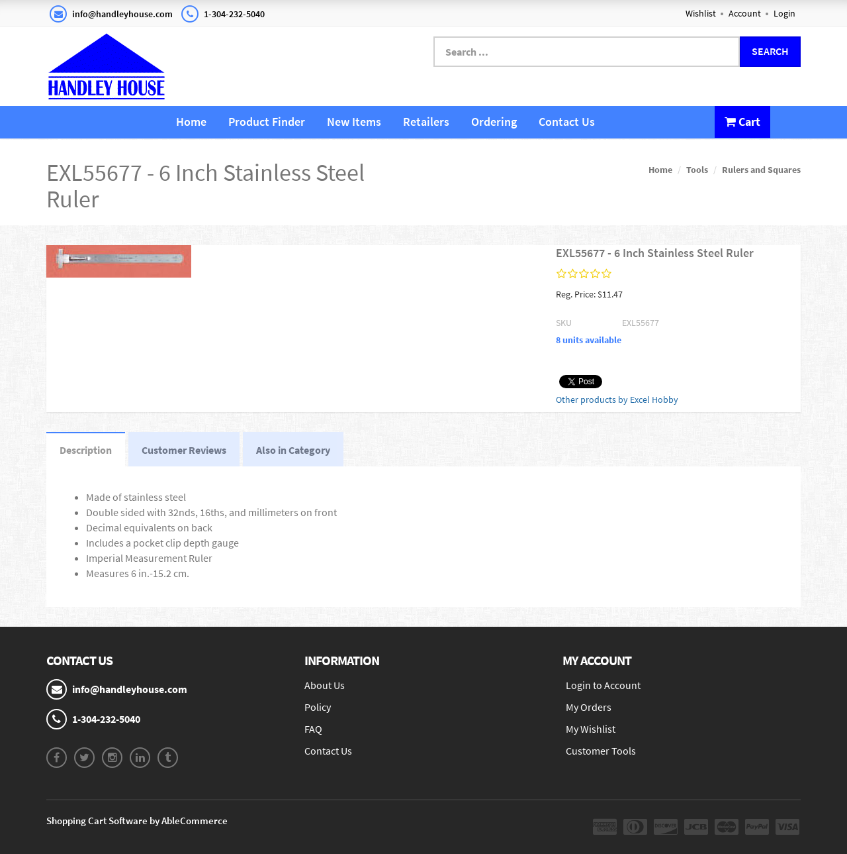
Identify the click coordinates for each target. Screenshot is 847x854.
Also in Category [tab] (293, 449)
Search (770, 51)
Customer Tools (601, 750)
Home (191, 121)
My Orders (588, 707)
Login (784, 13)
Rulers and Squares (761, 170)
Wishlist (701, 13)
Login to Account (603, 685)
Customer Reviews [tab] (184, 449)
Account (745, 13)
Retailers (426, 121)
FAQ (313, 728)
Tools (697, 170)
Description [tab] (86, 449)
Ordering (494, 121)
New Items (354, 121)
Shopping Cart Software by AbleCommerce (137, 820)
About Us (324, 685)
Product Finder (266, 121)
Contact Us (567, 121)
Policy (317, 707)
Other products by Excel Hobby (617, 399)
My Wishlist (590, 728)
